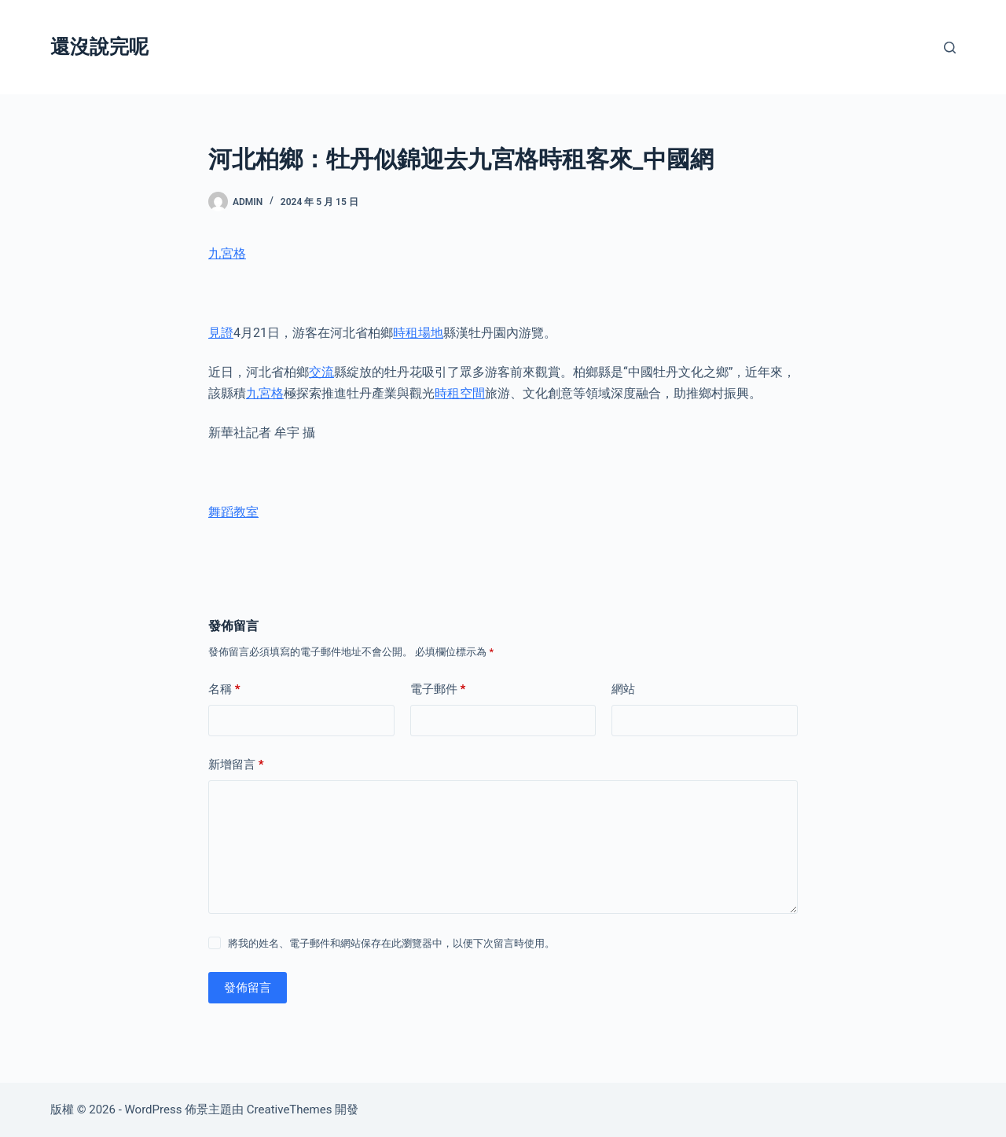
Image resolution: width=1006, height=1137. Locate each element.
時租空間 (460, 393)
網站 (623, 689)
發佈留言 (247, 988)
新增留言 (236, 765)
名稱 (224, 689)
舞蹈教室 (233, 511)
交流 (321, 372)
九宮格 (227, 253)
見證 (220, 332)
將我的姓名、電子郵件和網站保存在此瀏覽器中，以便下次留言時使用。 (391, 943)
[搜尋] (950, 47)
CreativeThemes (289, 1109)
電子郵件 (438, 689)
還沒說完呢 (99, 46)
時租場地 (418, 332)
